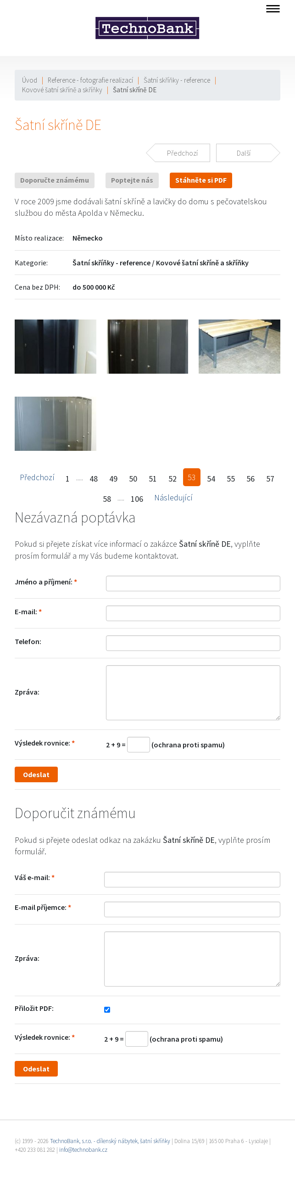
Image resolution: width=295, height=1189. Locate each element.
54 (211, 478)
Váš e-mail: (32, 877)
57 (270, 478)
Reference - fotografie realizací (90, 80)
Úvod (29, 80)
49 (113, 478)
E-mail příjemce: (41, 907)
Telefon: (28, 641)
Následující (173, 497)
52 (172, 478)
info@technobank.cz (83, 1150)
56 (250, 478)
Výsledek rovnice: (42, 742)
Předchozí (37, 477)
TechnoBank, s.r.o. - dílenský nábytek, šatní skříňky (110, 1141)
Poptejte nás (132, 180)
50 (133, 478)
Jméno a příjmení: (43, 581)
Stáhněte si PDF (201, 180)
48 (93, 478)
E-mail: (26, 611)
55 (231, 478)
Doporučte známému (54, 180)
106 (137, 499)
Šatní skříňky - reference (177, 80)
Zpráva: (27, 691)
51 (153, 478)
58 (107, 499)
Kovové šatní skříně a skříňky (62, 89)
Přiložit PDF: (34, 1008)
